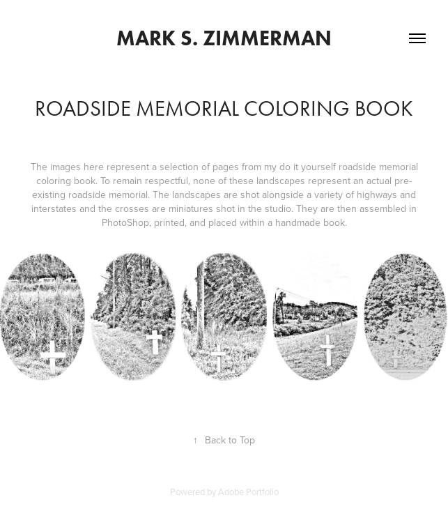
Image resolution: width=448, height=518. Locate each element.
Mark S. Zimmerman (224, 38)
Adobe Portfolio (248, 491)
